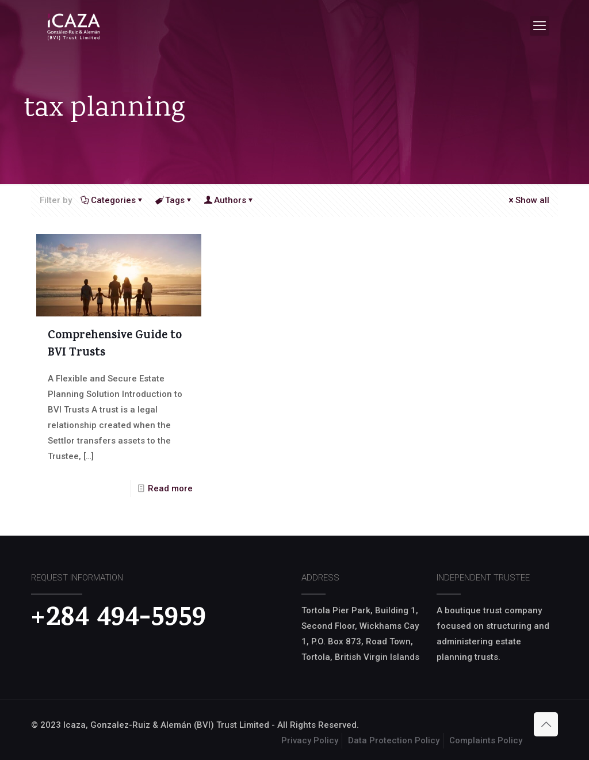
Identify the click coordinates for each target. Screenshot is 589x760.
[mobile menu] (539, 26)
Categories (112, 200)
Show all (528, 200)
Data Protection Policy (393, 740)
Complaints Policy (485, 740)
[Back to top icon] (546, 724)
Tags (174, 200)
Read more (170, 488)
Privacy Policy (309, 740)
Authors (229, 200)
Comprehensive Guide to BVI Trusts (115, 345)
